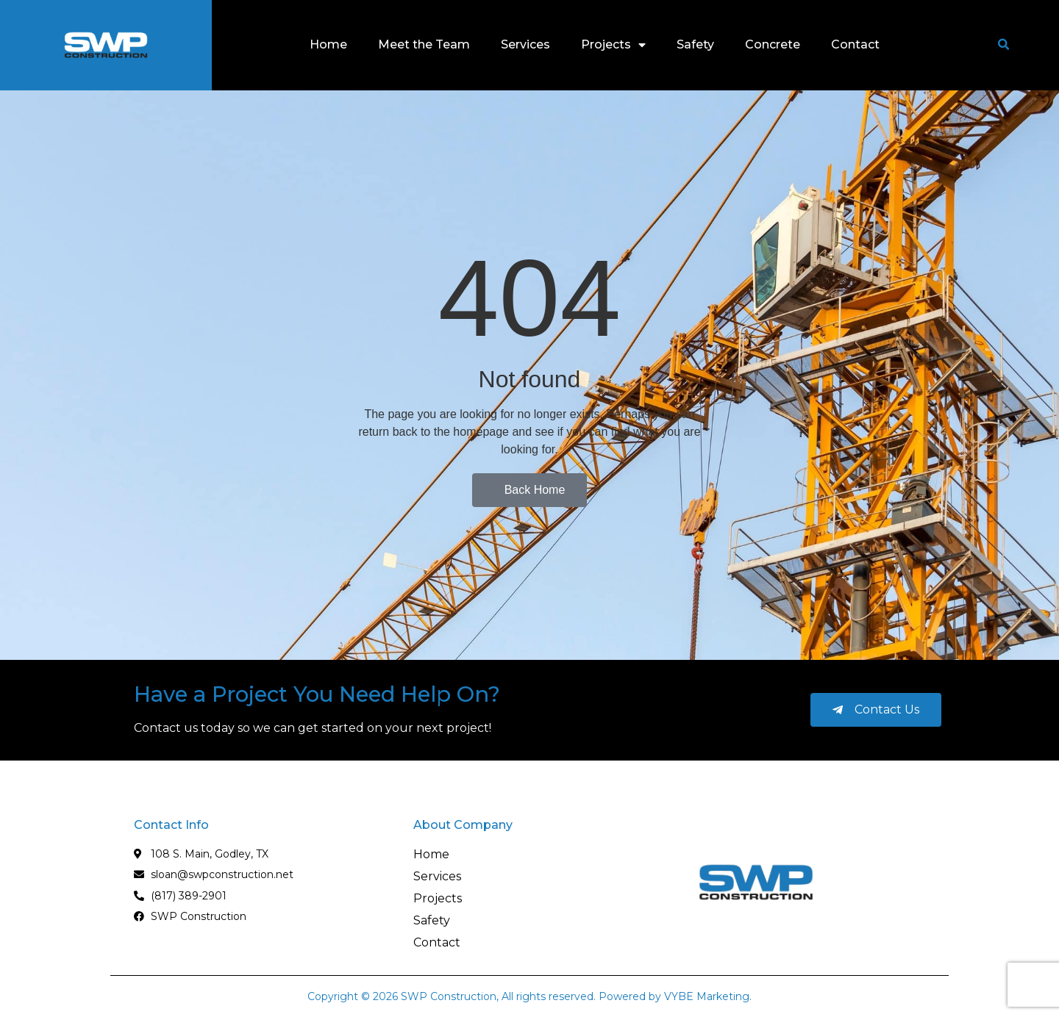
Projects (613, 45)
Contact (855, 44)
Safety (695, 44)
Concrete (772, 44)
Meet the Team (424, 44)
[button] (1003, 45)
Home (328, 44)
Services (525, 44)
